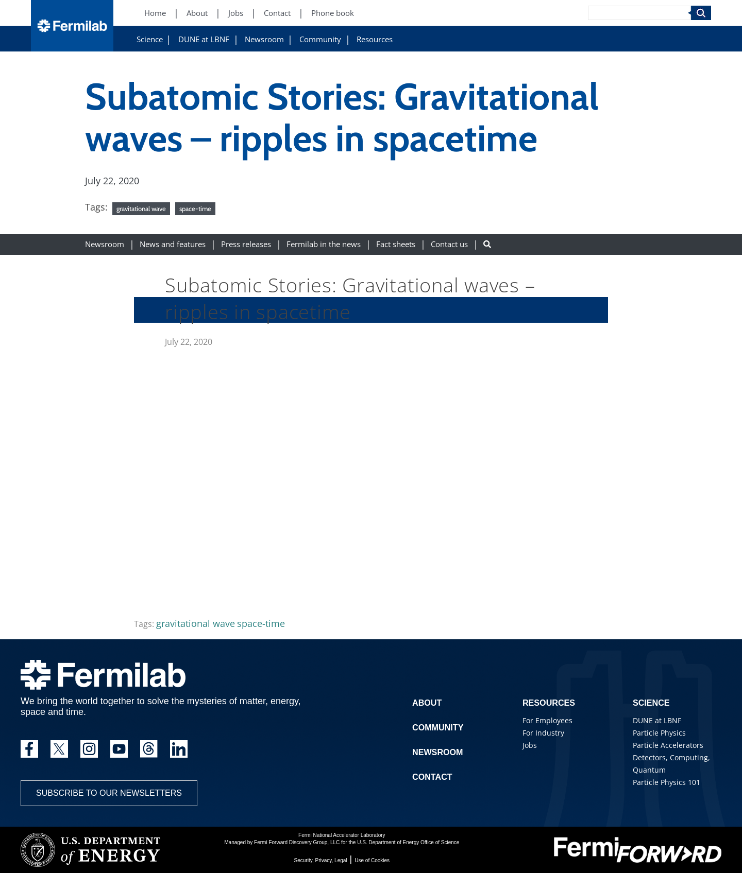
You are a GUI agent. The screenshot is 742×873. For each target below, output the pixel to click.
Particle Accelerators (668, 745)
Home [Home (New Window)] (155, 13)
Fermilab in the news (323, 244)
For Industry (543, 733)
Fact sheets (395, 244)
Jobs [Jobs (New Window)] (235, 13)
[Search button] (487, 244)
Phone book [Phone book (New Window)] (332, 13)
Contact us (449, 244)
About (427, 703)
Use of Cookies (372, 860)
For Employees (547, 720)
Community (320, 39)
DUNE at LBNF (203, 39)
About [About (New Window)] (197, 13)
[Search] (639, 13)
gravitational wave (141, 208)
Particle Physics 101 (666, 782)
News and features (173, 244)
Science (150, 39)
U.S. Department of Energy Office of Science (408, 842)
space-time (195, 208)
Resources (375, 39)
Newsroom (264, 39)
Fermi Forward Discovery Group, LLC (297, 842)
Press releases (246, 244)
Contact (432, 777)
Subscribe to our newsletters (109, 793)
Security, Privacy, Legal (320, 860)
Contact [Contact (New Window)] (277, 13)
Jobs (529, 745)
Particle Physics (659, 733)
